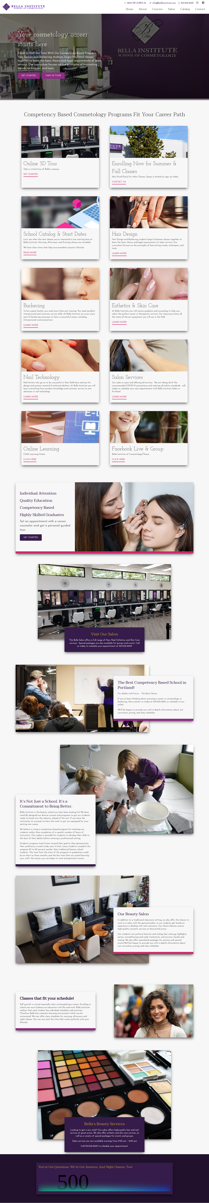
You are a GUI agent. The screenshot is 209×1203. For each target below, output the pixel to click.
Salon (171, 9)
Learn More (119, 253)
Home (129, 9)
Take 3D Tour (53, 76)
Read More (30, 253)
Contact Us (119, 182)
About (143, 9)
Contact (200, 9)
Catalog (185, 9)
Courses (157, 9)
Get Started (28, 76)
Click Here (29, 459)
